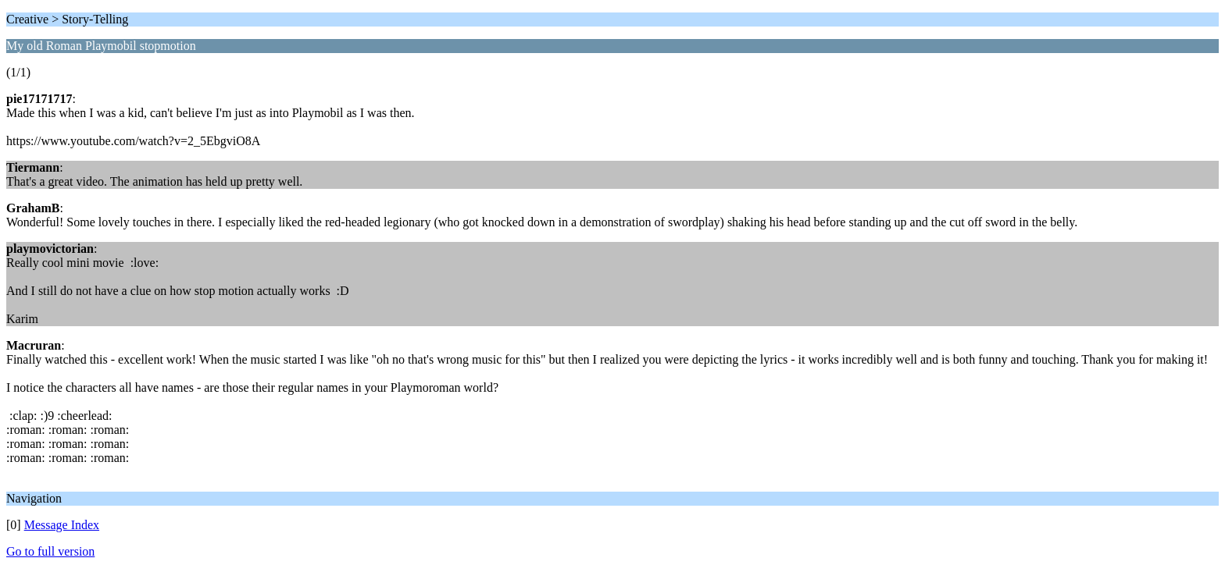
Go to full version (50, 551)
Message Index (61, 524)
